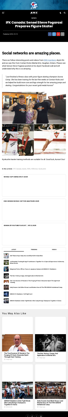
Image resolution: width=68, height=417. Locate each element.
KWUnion (34, 164)
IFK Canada (17, 164)
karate (24, 164)
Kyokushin (42, 164)
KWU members (50, 56)
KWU (29, 164)
